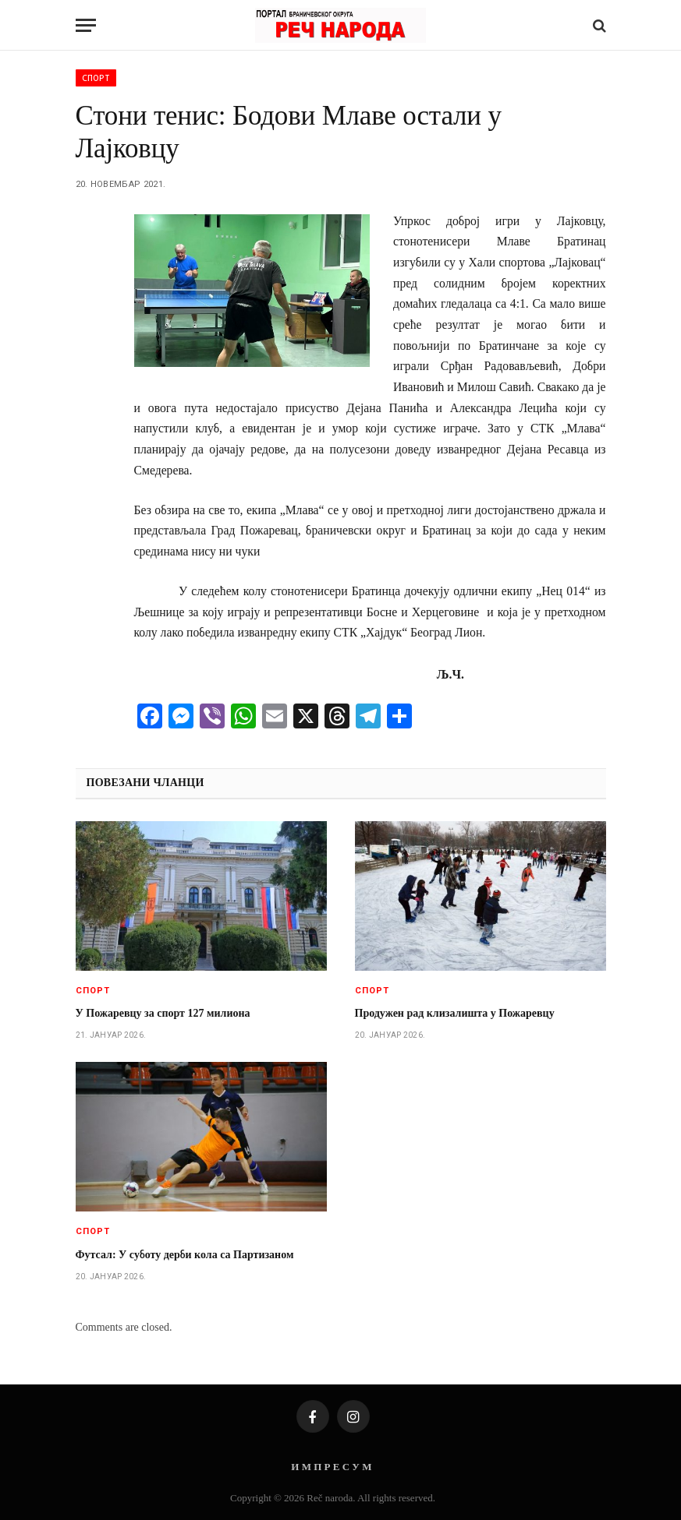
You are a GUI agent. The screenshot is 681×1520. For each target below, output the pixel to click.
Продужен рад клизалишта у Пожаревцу (455, 1013)
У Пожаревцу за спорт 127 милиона (163, 1013)
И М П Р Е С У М (331, 1466)
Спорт (96, 77)
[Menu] (86, 25)
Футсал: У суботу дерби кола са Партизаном (185, 1255)
